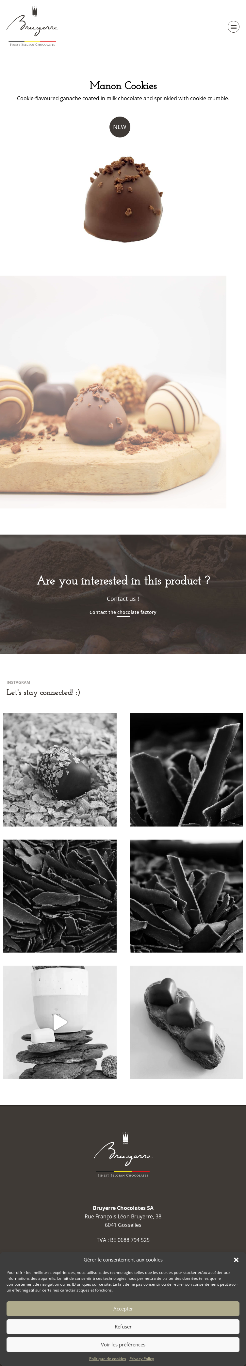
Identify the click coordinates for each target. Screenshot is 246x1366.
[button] (236, 1260)
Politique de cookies (107, 1358)
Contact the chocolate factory (123, 612)
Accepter (123, 1308)
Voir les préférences (123, 1344)
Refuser (123, 1326)
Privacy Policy (141, 1358)
